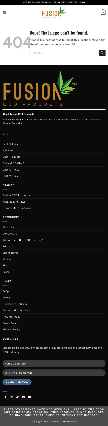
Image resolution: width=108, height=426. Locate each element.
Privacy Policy (11, 329)
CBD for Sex (10, 175)
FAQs (5, 291)
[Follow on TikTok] (17, 397)
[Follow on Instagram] (11, 397)
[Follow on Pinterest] (23, 397)
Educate (7, 246)
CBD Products (11, 156)
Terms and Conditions (16, 310)
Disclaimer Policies (14, 304)
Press (5, 271)
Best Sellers (10, 144)
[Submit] (102, 53)
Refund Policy (11, 316)
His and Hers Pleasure (16, 208)
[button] (4, 12)
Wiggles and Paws (13, 201)
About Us (8, 227)
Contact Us (9, 233)
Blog (5, 265)
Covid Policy (10, 323)
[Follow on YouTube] (29, 397)
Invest (6, 297)
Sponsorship (10, 252)
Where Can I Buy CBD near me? (22, 240)
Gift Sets (8, 150)
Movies (6, 259)
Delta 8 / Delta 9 (13, 163)
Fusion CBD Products (16, 195)
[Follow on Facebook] (5, 397)
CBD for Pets (10, 169)
